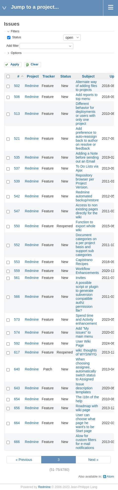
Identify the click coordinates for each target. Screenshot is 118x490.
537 (17, 168)
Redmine (32, 86)
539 (17, 181)
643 (17, 388)
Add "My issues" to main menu (84, 332)
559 (17, 271)
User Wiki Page (83, 343)
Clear (35, 64)
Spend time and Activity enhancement (86, 319)
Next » (93, 460)
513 (17, 114)
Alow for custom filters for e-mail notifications (86, 442)
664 (17, 423)
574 (17, 332)
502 (17, 86)
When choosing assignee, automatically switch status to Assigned (86, 369)
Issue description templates (84, 388)
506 (17, 97)
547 (17, 211)
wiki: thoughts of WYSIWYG (86, 352)
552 (17, 245)
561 (17, 278)
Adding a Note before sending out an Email (87, 157)
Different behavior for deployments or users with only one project (85, 114)
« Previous (24, 460)
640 (17, 369)
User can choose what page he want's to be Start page (85, 423)
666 (17, 442)
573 (17, 319)
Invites (81, 278)
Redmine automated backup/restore (87, 196)
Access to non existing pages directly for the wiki (87, 211)
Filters (15, 31)
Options (16, 53)
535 (17, 157)
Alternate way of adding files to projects (86, 86)
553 (17, 262)
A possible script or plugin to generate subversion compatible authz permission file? (87, 296)
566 (17, 297)
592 (17, 343)
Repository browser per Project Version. (85, 181)
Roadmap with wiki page (87, 408)
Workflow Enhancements (87, 271)
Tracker (48, 76)
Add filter (12, 45)
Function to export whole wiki (85, 226)
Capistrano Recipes (84, 262)
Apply (14, 64)
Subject (88, 76)
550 (17, 226)
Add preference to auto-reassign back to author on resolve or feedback (87, 138)
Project (33, 76)
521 (17, 138)
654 (17, 399)
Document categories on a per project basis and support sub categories (86, 245)
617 (17, 352)
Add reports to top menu (87, 97)
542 (17, 196)
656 (17, 408)
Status (16, 37)
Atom (110, 476)
